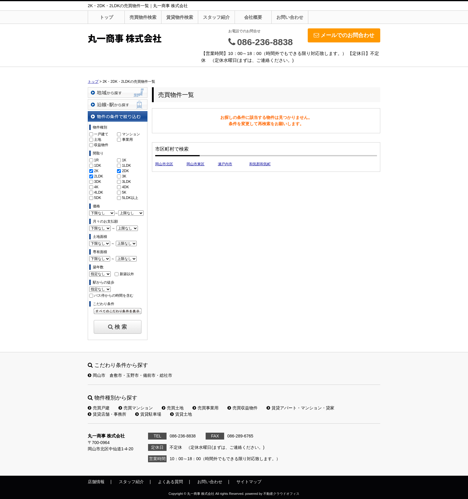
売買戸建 (99, 407)
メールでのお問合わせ (344, 35)
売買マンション (135, 407)
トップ (106, 17)
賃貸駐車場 (148, 414)
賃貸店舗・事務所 (107, 414)
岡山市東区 (195, 164)
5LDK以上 (130, 198)
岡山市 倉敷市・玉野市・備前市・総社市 (130, 375)
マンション (131, 134)
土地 (97, 139)
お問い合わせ (289, 17)
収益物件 (101, 145)
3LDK (126, 182)
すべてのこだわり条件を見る (117, 311)
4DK (125, 187)
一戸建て (101, 134)
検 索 (117, 327)
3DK (97, 182)
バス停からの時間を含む (113, 295)
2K (96, 171)
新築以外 (127, 274)
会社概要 (253, 17)
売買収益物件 (242, 407)
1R (96, 160)
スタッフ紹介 (216, 17)
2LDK (98, 176)
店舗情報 (96, 481)
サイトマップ (248, 481)
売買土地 (173, 407)
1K (124, 160)
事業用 (127, 139)
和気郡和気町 (260, 164)
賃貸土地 (181, 414)
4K (96, 187)
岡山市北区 (164, 164)
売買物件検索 (143, 17)
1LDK (126, 165)
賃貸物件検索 (179, 17)
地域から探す (117, 92)
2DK (125, 171)
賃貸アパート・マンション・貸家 (300, 407)
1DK (97, 165)
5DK (97, 198)
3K (124, 176)
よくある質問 (170, 481)
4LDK (98, 192)
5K (124, 192)
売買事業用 (205, 407)
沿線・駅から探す (117, 104)
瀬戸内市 (225, 164)
